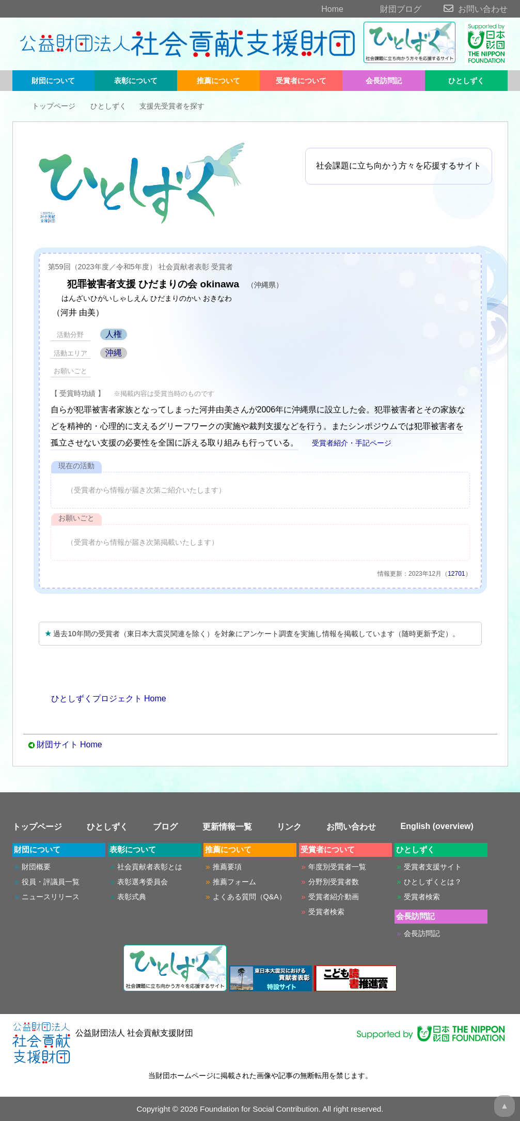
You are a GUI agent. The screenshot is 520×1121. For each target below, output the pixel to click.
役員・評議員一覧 (51, 882)
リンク (289, 826)
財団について (53, 80)
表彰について (135, 80)
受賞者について (301, 80)
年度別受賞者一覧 (337, 867)
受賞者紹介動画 (333, 897)
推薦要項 (227, 867)
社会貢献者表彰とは (149, 867)
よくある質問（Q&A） (249, 897)
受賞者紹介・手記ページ (346, 443)
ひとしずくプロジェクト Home (102, 698)
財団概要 (36, 867)
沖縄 (113, 352)
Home (314, 9)
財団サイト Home (69, 744)
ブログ (165, 826)
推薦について (218, 80)
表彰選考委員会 (142, 882)
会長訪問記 (384, 80)
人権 (113, 334)
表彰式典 (131, 897)
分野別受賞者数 (333, 882)
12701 (456, 573)
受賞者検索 (326, 912)
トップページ (46, 106)
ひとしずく (466, 80)
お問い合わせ (466, 9)
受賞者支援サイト (433, 867)
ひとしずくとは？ (433, 882)
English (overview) (437, 826)
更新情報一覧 (227, 826)
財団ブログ (383, 9)
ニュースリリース (51, 897)
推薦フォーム (234, 882)
